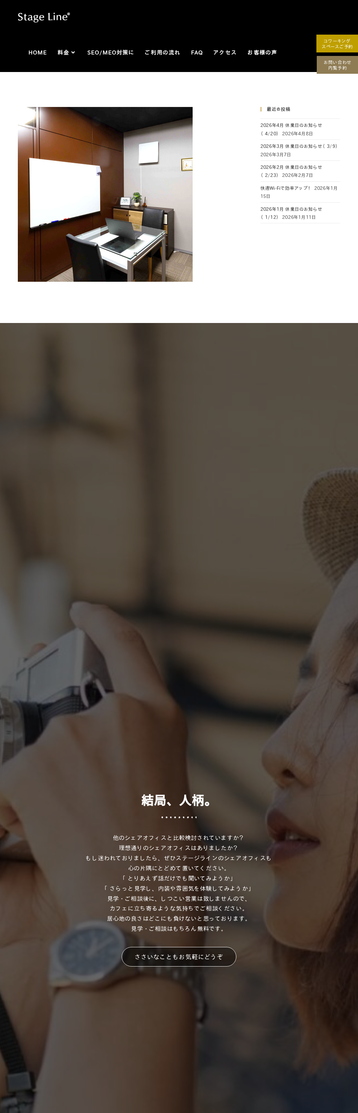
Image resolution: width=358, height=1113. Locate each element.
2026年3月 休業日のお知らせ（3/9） (300, 146)
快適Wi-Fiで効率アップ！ (286, 188)
